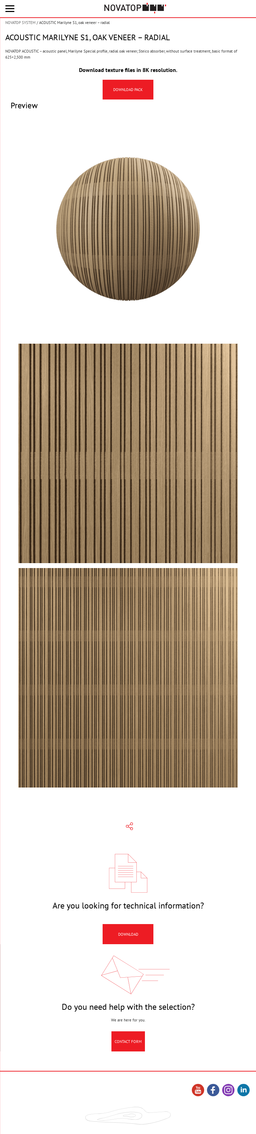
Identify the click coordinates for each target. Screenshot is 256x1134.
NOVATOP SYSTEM (20, 22)
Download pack (128, 89)
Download (128, 939)
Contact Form (128, 1046)
